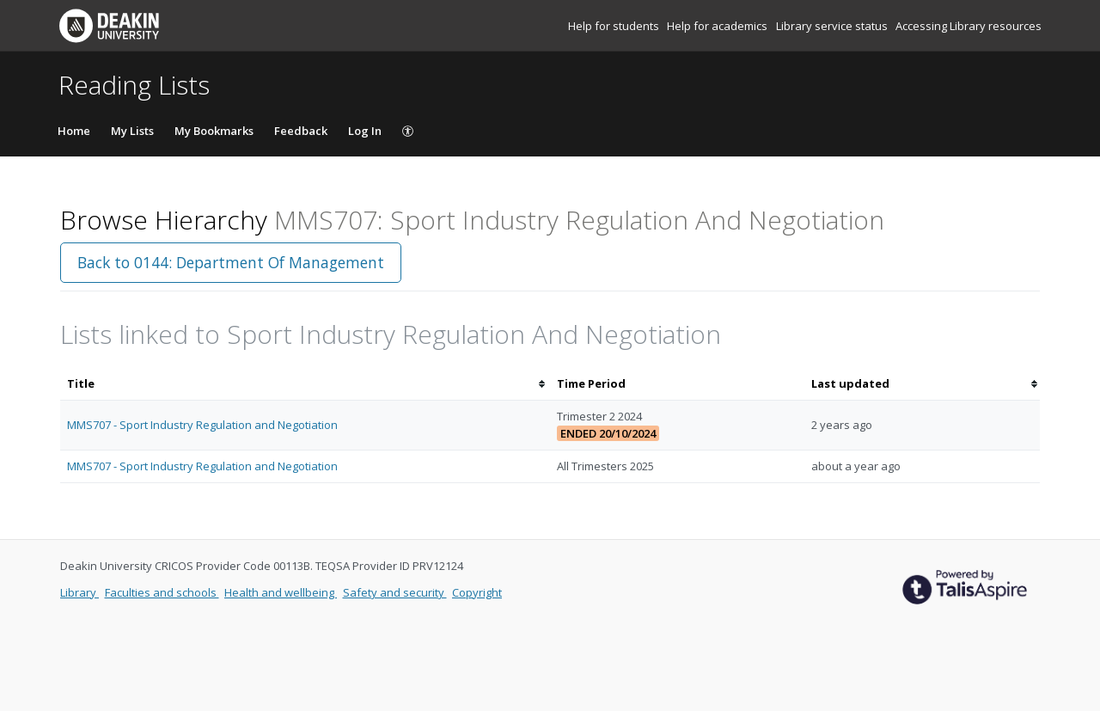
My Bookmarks (214, 130)
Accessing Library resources (968, 26)
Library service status (833, 26)
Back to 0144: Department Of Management (230, 262)
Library (79, 592)
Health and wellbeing (280, 592)
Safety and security (395, 592)
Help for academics (718, 26)
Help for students (615, 26)
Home (74, 130)
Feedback (300, 130)
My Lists (132, 130)
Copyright (477, 592)
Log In (365, 130)
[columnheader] (305, 384)
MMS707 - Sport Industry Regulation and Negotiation (202, 424)
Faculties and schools (162, 592)
